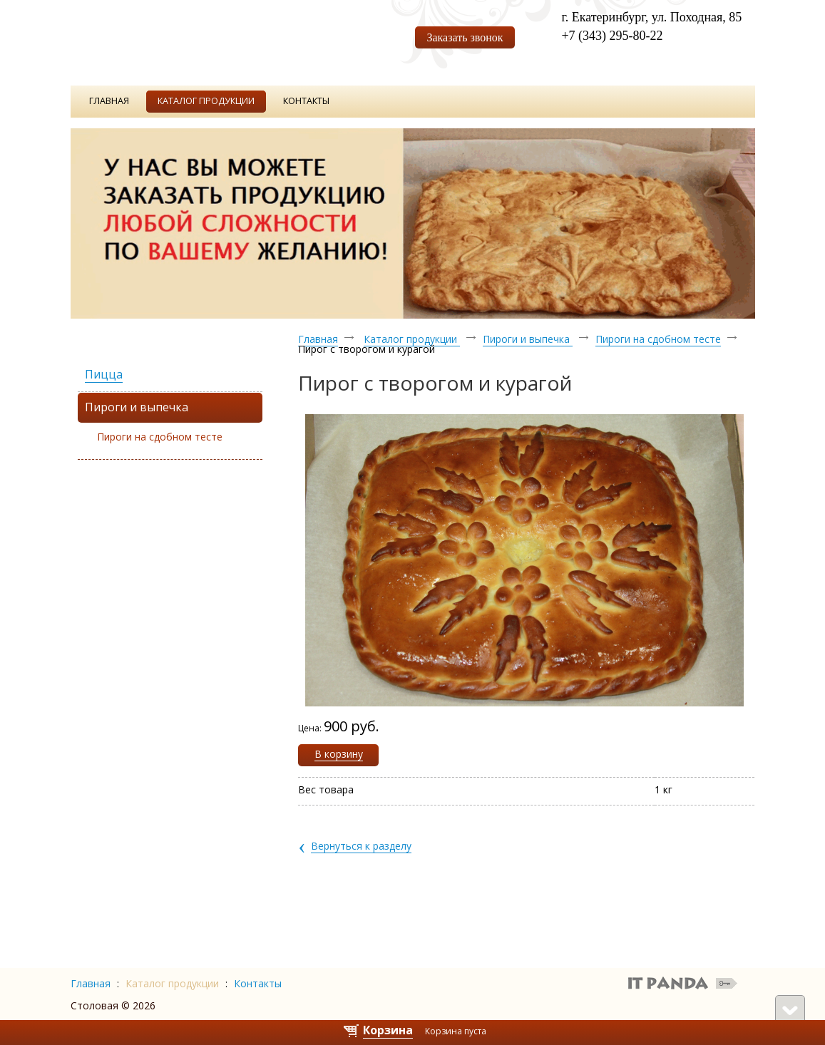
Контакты (258, 983)
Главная (318, 339)
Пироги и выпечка (528, 339)
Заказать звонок (464, 37)
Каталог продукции (412, 339)
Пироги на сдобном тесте (159, 436)
